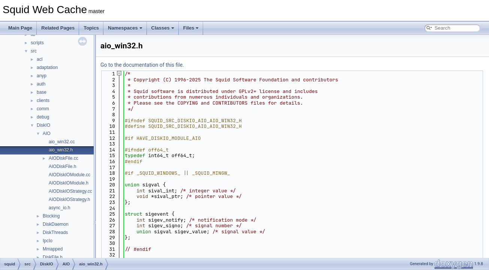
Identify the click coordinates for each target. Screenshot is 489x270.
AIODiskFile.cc (63, 158)
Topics (91, 28)
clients (43, 100)
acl (39, 59)
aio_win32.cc (62, 141)
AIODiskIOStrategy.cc (70, 191)
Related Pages (58, 28)
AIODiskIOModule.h (68, 183)
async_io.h (59, 207)
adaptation (47, 67)
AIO (47, 133)
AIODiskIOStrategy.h (69, 199)
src (34, 51)
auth (41, 84)
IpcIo (47, 240)
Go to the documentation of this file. (142, 65)
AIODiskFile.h (62, 166)
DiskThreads (55, 232)
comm (43, 108)
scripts (37, 42)
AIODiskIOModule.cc (69, 174)
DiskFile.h (53, 257)
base (41, 92)
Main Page (20, 28)
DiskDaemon (56, 224)
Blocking (51, 216)
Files (191, 28)
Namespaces (125, 28)
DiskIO (43, 125)
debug (43, 117)
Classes (162, 28)
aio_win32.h (61, 150)
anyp (41, 75)
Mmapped (53, 249)
